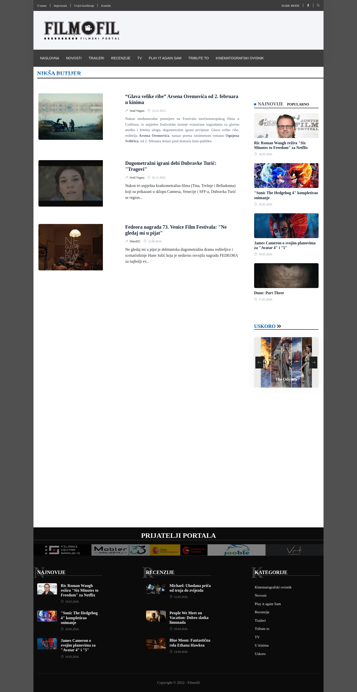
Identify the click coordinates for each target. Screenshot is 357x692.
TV (139, 58)
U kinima (262, 645)
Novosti (74, 58)
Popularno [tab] (298, 104)
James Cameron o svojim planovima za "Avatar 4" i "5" (78, 645)
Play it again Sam (165, 58)
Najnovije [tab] (270, 104)
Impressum (60, 5)
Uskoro (265, 326)
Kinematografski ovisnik (240, 58)
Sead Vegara (137, 110)
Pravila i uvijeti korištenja (66, 75)
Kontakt (106, 5)
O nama (42, 5)
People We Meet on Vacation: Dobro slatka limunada (189, 617)
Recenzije (120, 58)
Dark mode (290, 5)
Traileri (96, 58)
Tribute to (198, 58)
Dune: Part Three (269, 293)
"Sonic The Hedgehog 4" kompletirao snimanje (79, 617)
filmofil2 (135, 241)
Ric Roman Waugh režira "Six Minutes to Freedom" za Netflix (79, 590)
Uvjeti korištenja (84, 5)
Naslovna (49, 58)
